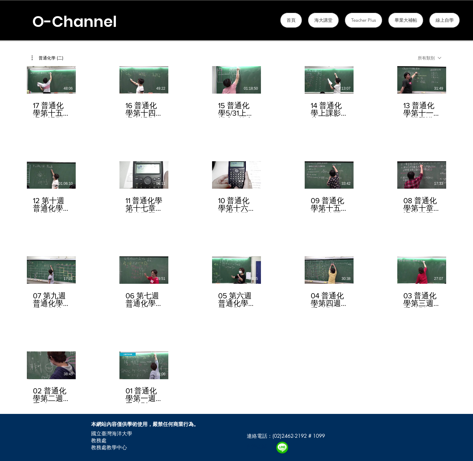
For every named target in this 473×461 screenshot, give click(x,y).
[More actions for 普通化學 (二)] (47, 58)
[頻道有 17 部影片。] (236, 234)
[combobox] (429, 57)
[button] (363, 20)
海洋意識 (257, 446)
